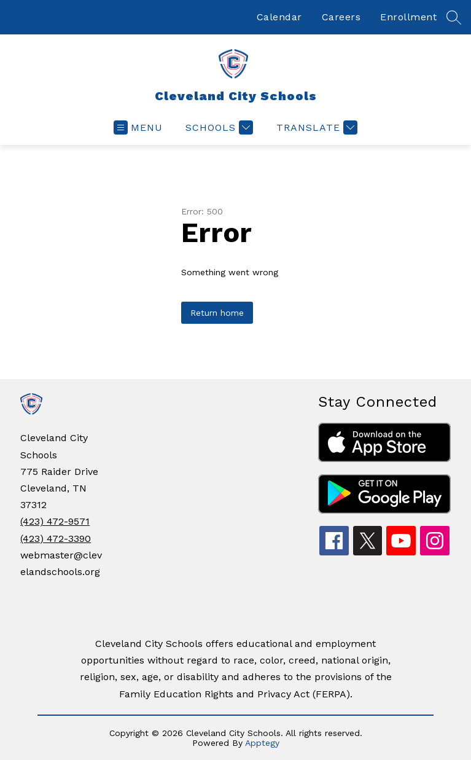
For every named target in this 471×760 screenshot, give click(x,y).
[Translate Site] (315, 127)
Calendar (279, 17)
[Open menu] (138, 127)
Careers (341, 17)
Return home (217, 313)
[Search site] (453, 17)
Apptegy (262, 743)
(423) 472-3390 (55, 538)
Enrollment (408, 17)
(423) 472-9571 (55, 521)
